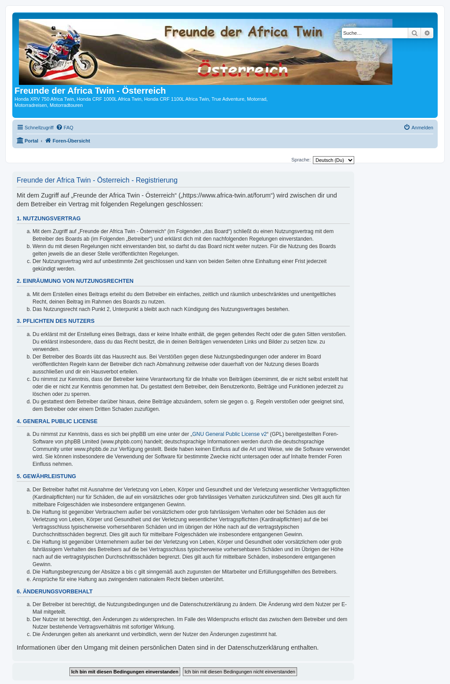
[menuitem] (64, 127)
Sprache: (301, 159)
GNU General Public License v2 (229, 434)
